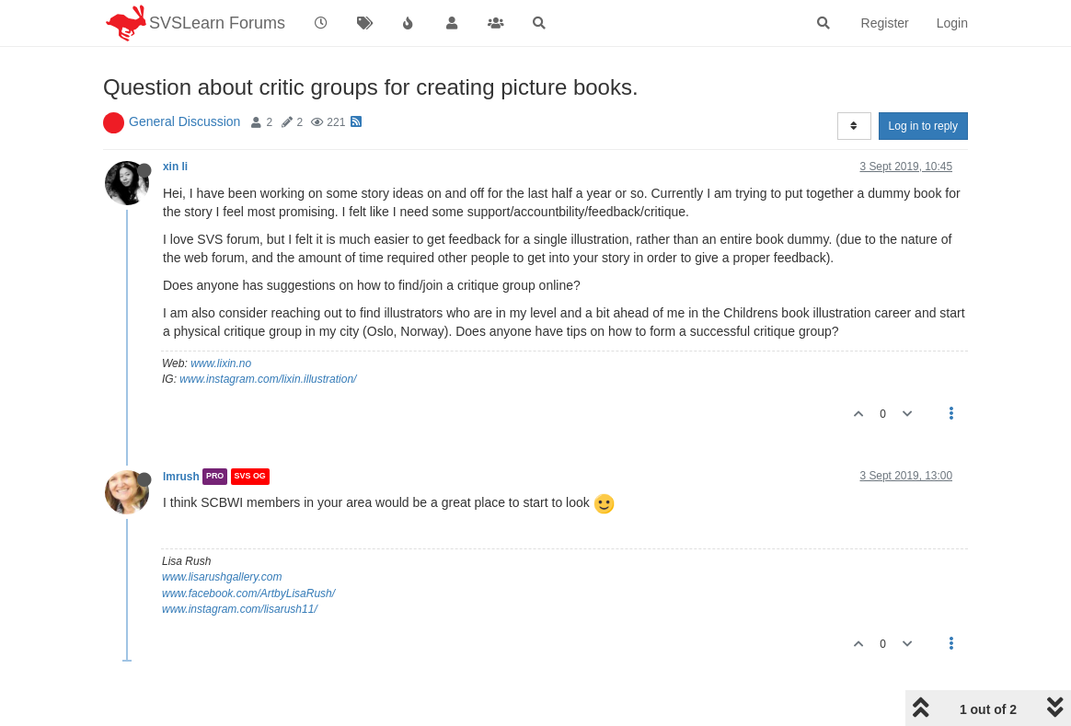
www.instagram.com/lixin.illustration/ (267, 379)
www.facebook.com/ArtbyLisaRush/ (248, 593)
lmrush (181, 476)
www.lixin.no (220, 363)
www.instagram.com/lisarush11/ (239, 609)
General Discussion (184, 121)
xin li (175, 166)
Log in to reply (923, 126)
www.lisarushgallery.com (222, 576)
